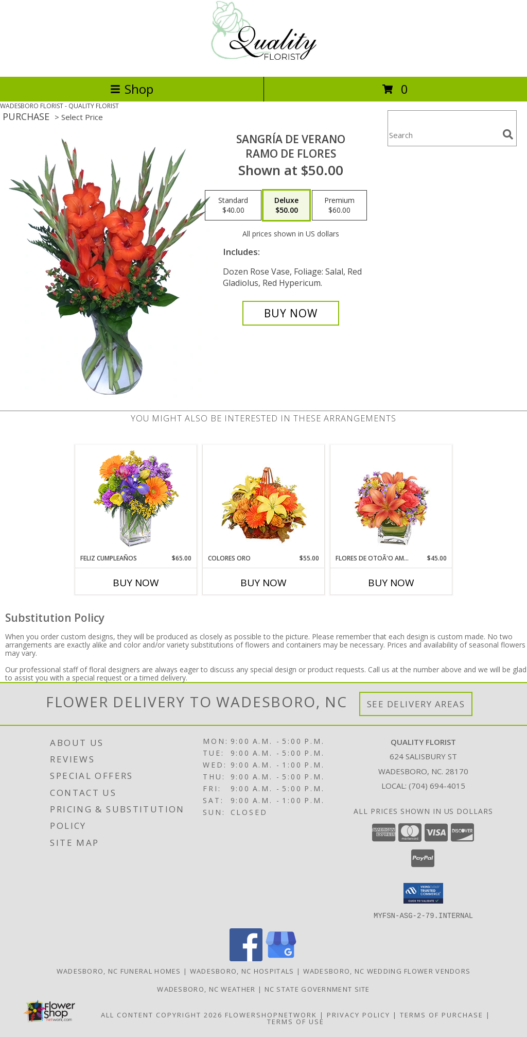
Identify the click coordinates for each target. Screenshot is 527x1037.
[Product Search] (443, 135)
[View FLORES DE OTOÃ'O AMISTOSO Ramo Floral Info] (391, 499)
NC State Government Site (317, 988)
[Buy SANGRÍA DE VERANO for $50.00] (290, 313)
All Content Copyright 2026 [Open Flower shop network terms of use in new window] (161, 1014)
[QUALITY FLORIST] (263, 61)
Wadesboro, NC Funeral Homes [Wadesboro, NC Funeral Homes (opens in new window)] (119, 970)
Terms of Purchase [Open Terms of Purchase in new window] (441, 1014)
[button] (423, 893)
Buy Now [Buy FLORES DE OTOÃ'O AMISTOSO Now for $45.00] (391, 582)
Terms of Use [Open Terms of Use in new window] (295, 1021)
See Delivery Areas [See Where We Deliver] (416, 704)
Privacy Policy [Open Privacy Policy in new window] (358, 1014)
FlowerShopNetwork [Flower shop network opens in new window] (271, 1014)
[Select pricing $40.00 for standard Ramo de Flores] (233, 205)
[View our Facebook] (246, 958)
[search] (508, 134)
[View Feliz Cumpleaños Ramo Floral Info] (136, 499)
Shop (131, 88)
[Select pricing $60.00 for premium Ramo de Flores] (339, 205)
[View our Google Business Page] (281, 958)
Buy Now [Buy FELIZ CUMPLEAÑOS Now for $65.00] (136, 582)
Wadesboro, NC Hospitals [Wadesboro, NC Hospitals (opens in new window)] (242, 970)
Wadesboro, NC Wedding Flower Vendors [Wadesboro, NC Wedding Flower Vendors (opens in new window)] (387, 970)
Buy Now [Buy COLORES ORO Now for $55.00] (263, 582)
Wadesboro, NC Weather (206, 988)
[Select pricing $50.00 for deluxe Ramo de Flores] (286, 205)
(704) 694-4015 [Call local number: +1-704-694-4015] (437, 785)
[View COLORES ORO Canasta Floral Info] (264, 499)
